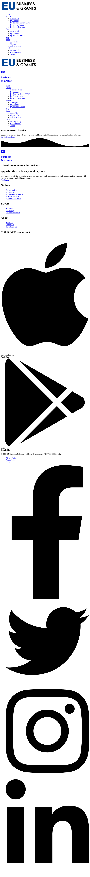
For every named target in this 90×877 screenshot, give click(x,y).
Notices (8, 16)
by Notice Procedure (18, 27)
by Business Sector (17, 35)
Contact (13, 44)
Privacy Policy (15, 50)
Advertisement (15, 46)
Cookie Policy (15, 52)
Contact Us (14, 115)
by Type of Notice (17, 25)
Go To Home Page (8, 137)
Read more (5, 180)
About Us (14, 42)
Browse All (14, 19)
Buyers (8, 29)
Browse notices (16, 90)
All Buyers (14, 102)
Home (8, 14)
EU (3, 71)
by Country (14, 21)
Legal (8, 48)
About (8, 40)
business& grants (6, 79)
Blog (7, 38)
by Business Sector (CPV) (20, 23)
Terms (12, 54)
